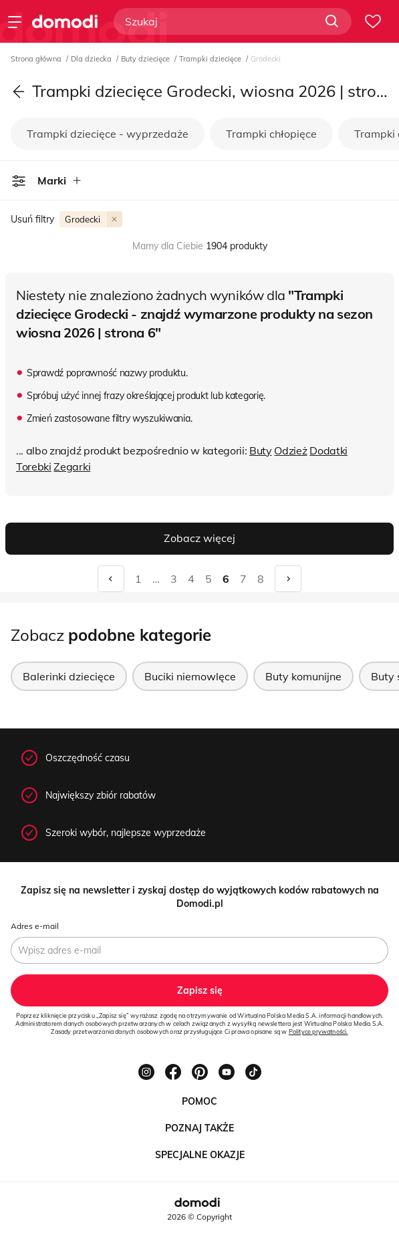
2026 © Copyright (199, 1217)
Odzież (290, 450)
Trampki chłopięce (271, 133)
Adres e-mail (35, 926)
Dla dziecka (92, 58)
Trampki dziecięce (211, 58)
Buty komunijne (303, 676)
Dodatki (328, 450)
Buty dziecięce (146, 58)
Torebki (33, 466)
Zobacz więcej (199, 538)
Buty (260, 450)
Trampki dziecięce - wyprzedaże (107, 133)
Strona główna (37, 58)
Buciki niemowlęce (190, 676)
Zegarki (71, 466)
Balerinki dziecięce (69, 676)
